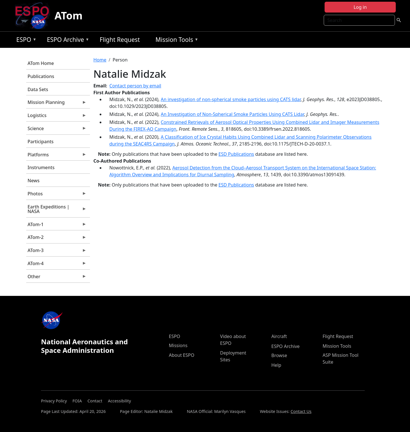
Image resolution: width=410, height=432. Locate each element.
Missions (178, 345)
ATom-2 (56, 238)
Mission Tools (175, 41)
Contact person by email (135, 86)
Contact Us (301, 411)
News (34, 180)
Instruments (41, 167)
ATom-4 (56, 264)
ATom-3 (56, 251)
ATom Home (41, 63)
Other (56, 277)
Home (99, 60)
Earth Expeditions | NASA (56, 210)
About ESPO (181, 355)
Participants (41, 141)
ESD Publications (236, 154)
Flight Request (120, 40)
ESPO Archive (66, 41)
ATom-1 (56, 225)
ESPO (24, 41)
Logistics (56, 116)
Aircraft (279, 336)
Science (56, 129)
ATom (69, 15)
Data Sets (38, 89)
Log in (360, 7)
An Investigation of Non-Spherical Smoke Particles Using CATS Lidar (232, 114)
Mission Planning (56, 103)
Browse (279, 355)
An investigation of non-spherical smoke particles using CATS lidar (230, 99)
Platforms (56, 156)
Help (276, 365)
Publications (41, 76)
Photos (56, 195)
